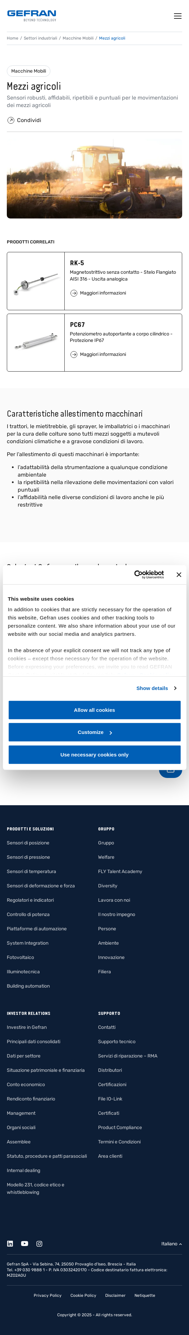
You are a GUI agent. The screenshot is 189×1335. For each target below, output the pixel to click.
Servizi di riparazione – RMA (127, 1056)
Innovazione (111, 957)
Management (21, 1113)
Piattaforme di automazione (37, 929)
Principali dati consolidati (33, 1042)
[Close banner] (178, 574)
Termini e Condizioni (119, 1142)
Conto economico (26, 1085)
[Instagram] (43, 1242)
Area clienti (110, 1156)
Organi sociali (21, 1127)
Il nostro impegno (116, 914)
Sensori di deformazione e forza (41, 886)
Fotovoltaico (20, 957)
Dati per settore (24, 1056)
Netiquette (145, 1295)
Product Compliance (120, 1127)
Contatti (106, 1027)
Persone (107, 929)
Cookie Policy (83, 1295)
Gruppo (106, 843)
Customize (95, 732)
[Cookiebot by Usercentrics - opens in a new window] (134, 574)
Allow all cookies (94, 709)
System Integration (27, 943)
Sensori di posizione (28, 843)
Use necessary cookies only (94, 754)
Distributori (110, 1070)
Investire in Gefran (27, 1027)
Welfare (106, 857)
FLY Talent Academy (120, 871)
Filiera (104, 972)
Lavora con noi (114, 900)
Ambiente (108, 943)
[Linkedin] (14, 1242)
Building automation (28, 986)
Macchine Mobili (28, 71)
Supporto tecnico (117, 1042)
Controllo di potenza (28, 914)
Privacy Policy (48, 1295)
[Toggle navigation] (178, 16)
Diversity (107, 886)
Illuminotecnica (23, 972)
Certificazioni (112, 1085)
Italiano (169, 1244)
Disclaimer (115, 1295)
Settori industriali (40, 38)
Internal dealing (23, 1170)
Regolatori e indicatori (30, 900)
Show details (152, 688)
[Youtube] (28, 1242)
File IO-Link (110, 1099)
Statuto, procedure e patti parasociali (47, 1156)
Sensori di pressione (28, 857)
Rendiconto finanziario (31, 1099)
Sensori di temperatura (31, 871)
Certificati (108, 1113)
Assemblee (19, 1142)
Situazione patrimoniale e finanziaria (46, 1070)
